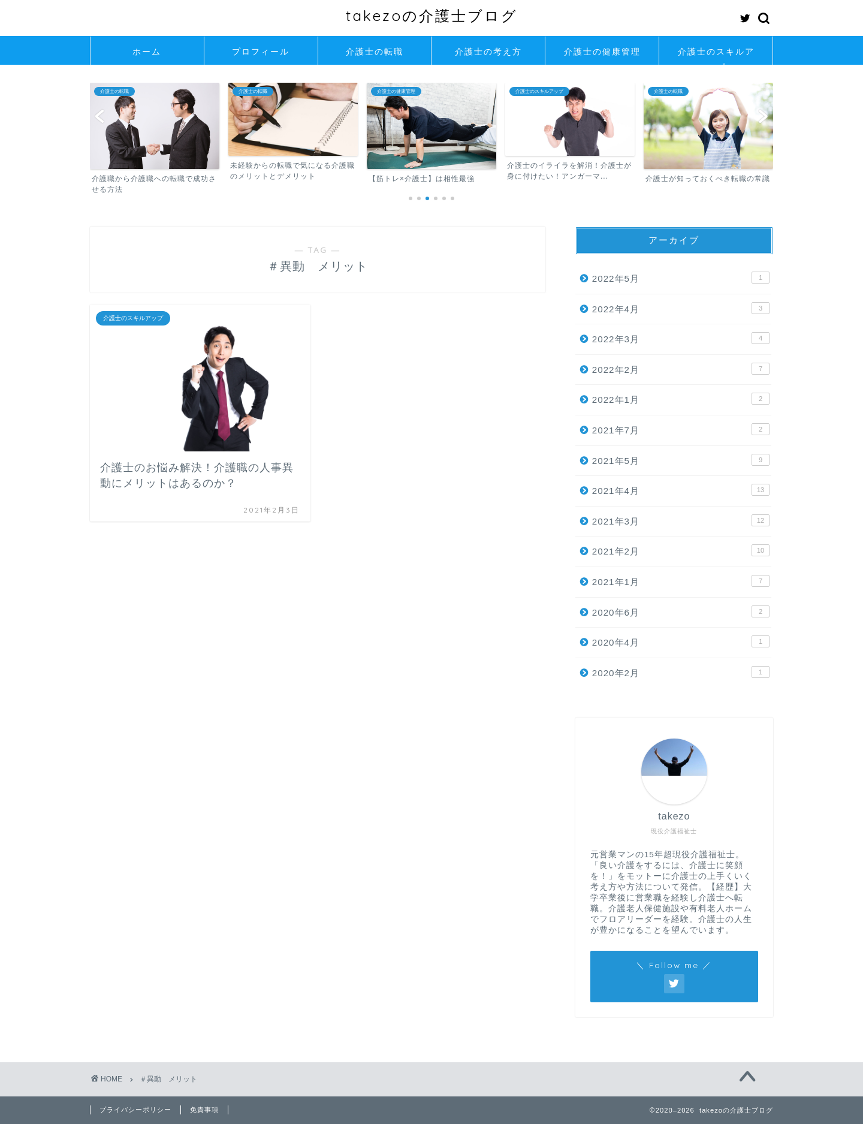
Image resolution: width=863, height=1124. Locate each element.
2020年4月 (681, 641)
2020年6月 (681, 611)
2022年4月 (681, 308)
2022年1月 (681, 399)
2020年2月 (681, 672)
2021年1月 (681, 581)
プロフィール (260, 51)
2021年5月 (681, 460)
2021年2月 (681, 550)
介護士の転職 (374, 51)
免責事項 (204, 1109)
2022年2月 (681, 369)
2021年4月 (681, 490)
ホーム (146, 51)
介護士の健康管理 (602, 51)
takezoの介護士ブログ (432, 16)
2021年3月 (681, 520)
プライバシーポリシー (135, 1109)
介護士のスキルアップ (716, 55)
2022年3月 (681, 338)
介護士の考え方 (488, 51)
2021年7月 (681, 429)
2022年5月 (681, 278)
